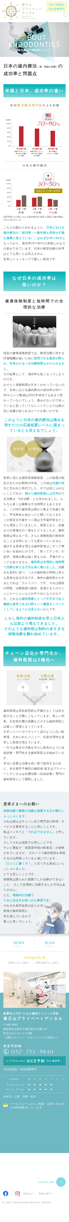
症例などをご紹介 (18, 963)
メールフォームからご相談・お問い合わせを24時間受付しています (37, 1105)
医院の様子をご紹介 (47, 963)
